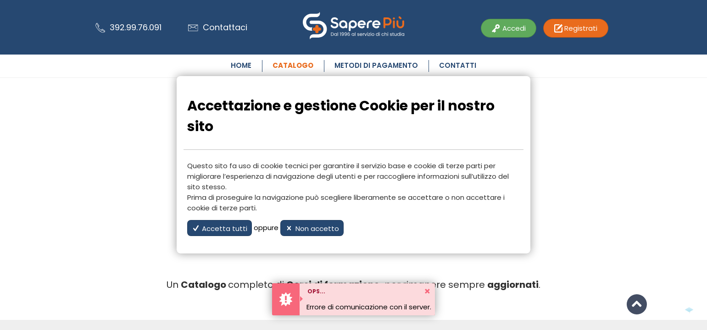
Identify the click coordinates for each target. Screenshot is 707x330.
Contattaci (217, 27)
